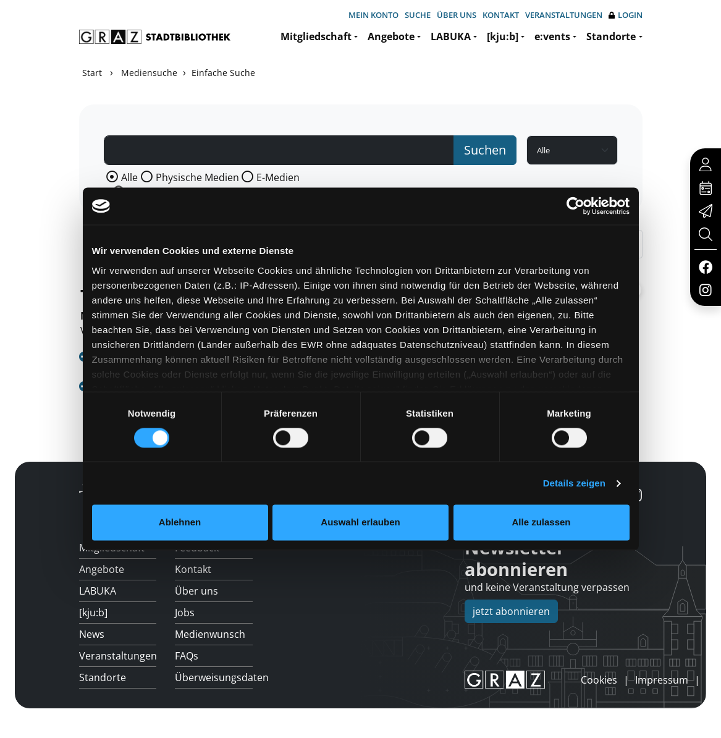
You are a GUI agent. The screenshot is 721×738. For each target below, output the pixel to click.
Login (626, 15)
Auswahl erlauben (360, 522)
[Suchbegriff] (279, 150)
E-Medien (278, 177)
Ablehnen (180, 522)
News (91, 634)
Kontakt (501, 14)
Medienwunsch (210, 634)
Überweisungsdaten (214, 677)
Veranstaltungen (563, 14)
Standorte (611, 36)
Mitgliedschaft (316, 36)
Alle (129, 177)
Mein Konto (373, 14)
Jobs (185, 612)
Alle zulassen (541, 522)
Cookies (599, 680)
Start (92, 72)
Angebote (391, 36)
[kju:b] (502, 36)
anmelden (560, 679)
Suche (418, 14)
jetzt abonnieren (511, 611)
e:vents (552, 36)
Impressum (661, 680)
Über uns (456, 14)
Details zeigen (574, 483)
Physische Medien (197, 177)
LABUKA (451, 36)
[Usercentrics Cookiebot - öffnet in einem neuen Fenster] (575, 206)
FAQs (186, 656)
